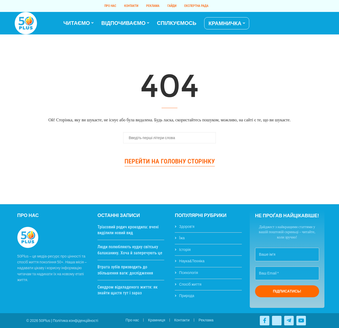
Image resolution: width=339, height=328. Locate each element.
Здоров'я (186, 226)
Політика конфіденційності (75, 320)
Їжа (182, 238)
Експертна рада (196, 6)
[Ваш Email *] (287, 273)
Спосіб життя (190, 284)
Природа (186, 296)
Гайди (171, 6)
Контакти (131, 6)
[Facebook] (306, 23)
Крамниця (156, 320)
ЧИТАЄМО (76, 23)
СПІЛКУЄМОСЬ (177, 23)
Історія (184, 249)
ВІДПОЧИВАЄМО (123, 23)
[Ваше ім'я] (287, 254)
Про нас (110, 6)
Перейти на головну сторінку (169, 161)
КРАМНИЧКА (224, 23)
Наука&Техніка (191, 261)
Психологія (188, 273)
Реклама (152, 6)
